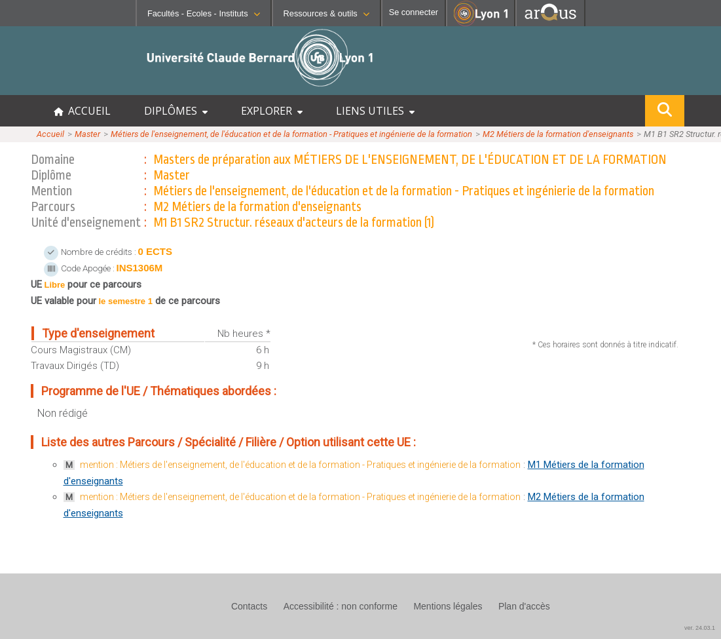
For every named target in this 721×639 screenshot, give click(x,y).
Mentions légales (447, 606)
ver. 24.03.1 (699, 628)
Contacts (249, 606)
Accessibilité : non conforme (340, 606)
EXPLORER (272, 111)
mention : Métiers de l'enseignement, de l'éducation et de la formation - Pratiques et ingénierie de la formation (300, 464)
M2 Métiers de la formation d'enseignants (558, 134)
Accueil (50, 134)
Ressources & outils (326, 13)
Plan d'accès (524, 606)
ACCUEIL (82, 111)
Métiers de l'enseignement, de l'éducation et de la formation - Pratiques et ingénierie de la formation (291, 134)
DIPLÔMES (176, 111)
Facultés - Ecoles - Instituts (203, 13)
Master (87, 134)
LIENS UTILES (375, 111)
